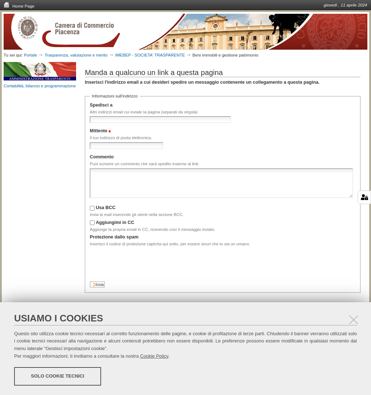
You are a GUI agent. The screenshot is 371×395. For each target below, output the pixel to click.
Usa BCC (105, 207)
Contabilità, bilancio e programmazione (40, 86)
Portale (30, 55)
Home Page (19, 5)
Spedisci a (101, 105)
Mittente (99, 130)
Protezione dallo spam (114, 237)
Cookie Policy (154, 356)
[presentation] (145, 262)
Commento (102, 156)
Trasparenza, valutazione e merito (76, 55)
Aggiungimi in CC (115, 222)
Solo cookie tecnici (57, 376)
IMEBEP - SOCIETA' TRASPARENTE (150, 55)
